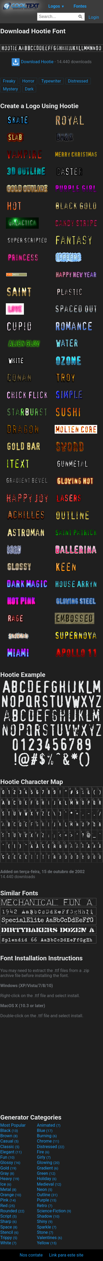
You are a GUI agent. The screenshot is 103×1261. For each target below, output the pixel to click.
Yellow (47, 1242)
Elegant (11, 1151)
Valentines (49, 1237)
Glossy (10, 1162)
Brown (9, 1135)
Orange (10, 1194)
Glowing (48, 1162)
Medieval (49, 1184)
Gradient (47, 1168)
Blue (45, 1130)
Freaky (9, 81)
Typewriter (51, 81)
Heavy (9, 1178)
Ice (5, 1184)
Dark (29, 88)
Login (94, 17)
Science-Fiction (54, 1210)
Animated (49, 1125)
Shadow (48, 1216)
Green (46, 1173)
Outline (47, 1194)
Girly (44, 1157)
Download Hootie (32, 61)
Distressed (78, 81)
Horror (28, 81)
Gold (8, 1168)
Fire (43, 1151)
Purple (46, 1200)
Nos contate (31, 1255)
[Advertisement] (51, 1065)
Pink (8, 1200)
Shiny (45, 1221)
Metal (8, 1189)
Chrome (48, 1141)
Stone (45, 1232)
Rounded (12, 1210)
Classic (9, 1146)
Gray (7, 1173)
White (8, 1242)
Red (7, 1205)
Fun (7, 1157)
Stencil (9, 1232)
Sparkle (46, 1227)
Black (9, 1130)
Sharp (8, 1221)
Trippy (8, 1237)
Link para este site (66, 1255)
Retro (44, 1205)
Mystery (10, 88)
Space (8, 1227)
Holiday (47, 1178)
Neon (44, 1189)
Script (8, 1216)
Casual (9, 1141)
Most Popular (13, 1125)
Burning (47, 1135)
